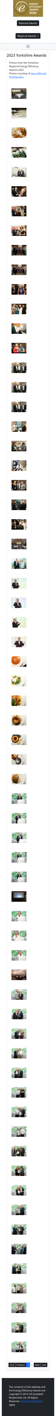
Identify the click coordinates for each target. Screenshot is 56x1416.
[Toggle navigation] (28, 46)
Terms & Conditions (32, 1401)
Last (44, 1364)
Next (37, 1364)
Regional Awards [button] (27, 36)
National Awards (28, 23)
